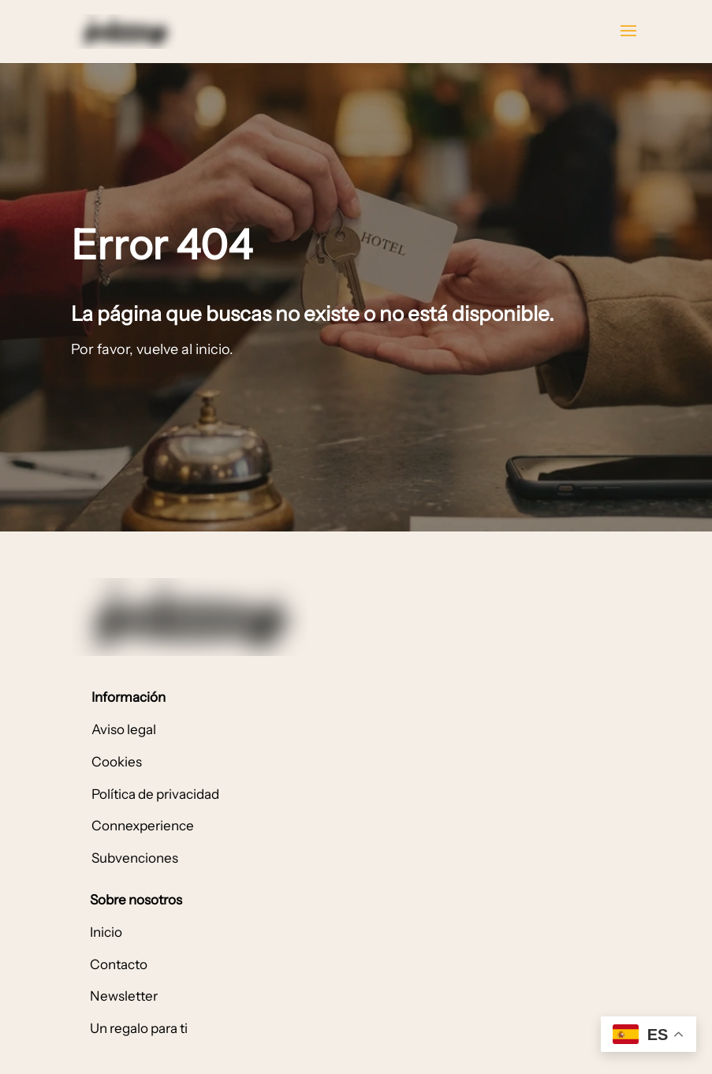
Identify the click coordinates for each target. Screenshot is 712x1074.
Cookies (116, 762)
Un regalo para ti (139, 1028)
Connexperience (142, 825)
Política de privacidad (155, 794)
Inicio (106, 932)
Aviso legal (123, 729)
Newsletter (124, 996)
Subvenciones (134, 858)
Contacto (118, 964)
